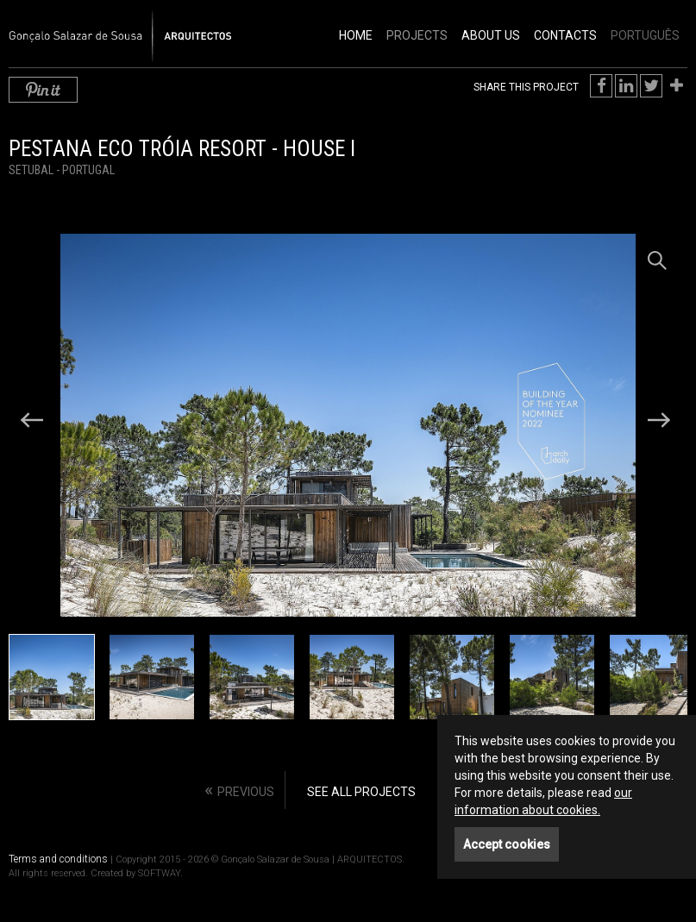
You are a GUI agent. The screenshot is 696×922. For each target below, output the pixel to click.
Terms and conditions (58, 859)
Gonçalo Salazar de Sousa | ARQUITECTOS (101, 26)
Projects (417, 35)
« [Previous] (239, 789)
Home (356, 35)
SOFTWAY (159, 873)
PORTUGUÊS (645, 35)
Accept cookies (506, 844)
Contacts (565, 35)
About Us (490, 35)
